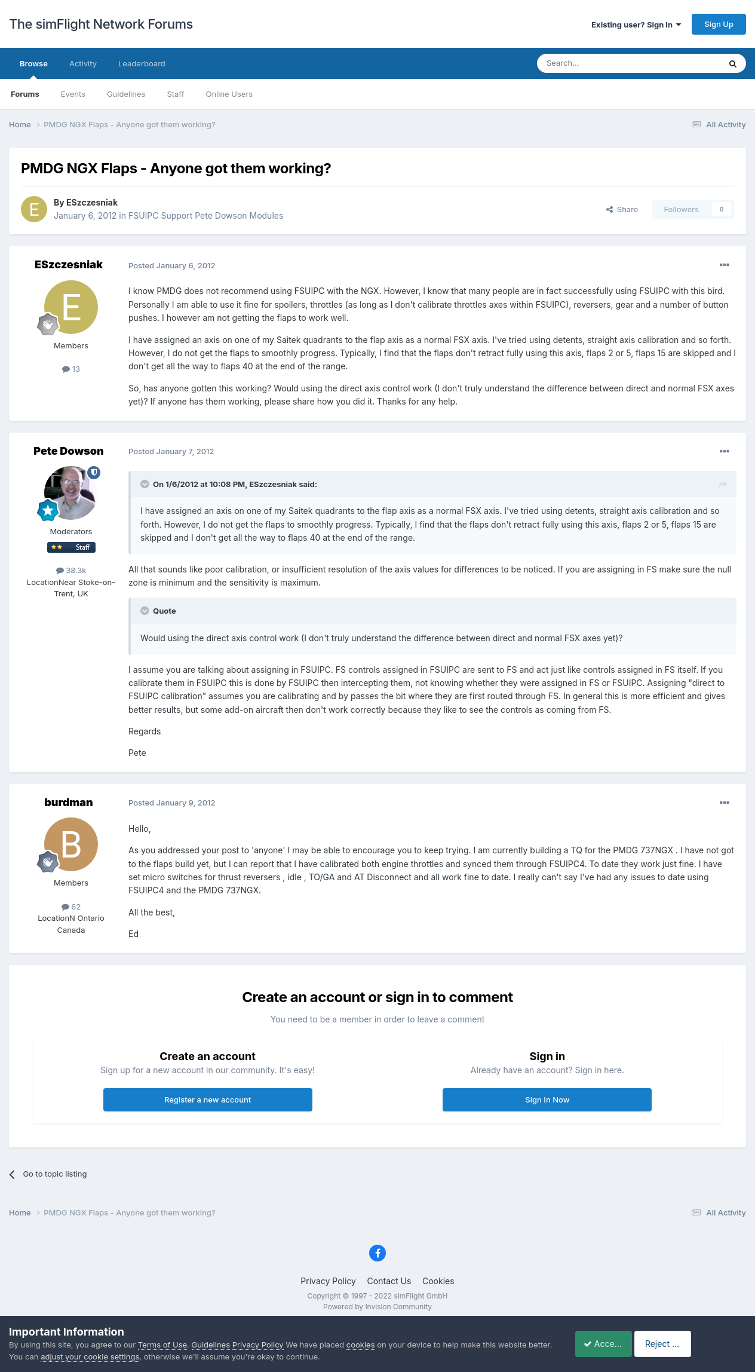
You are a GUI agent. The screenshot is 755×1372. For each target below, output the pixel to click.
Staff (175, 94)
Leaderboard (141, 63)
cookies (360, 1344)
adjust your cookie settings (115, 1356)
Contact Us (389, 1281)
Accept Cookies (608, 1344)
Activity (83, 63)
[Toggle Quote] (145, 484)
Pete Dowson (68, 451)
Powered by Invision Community (377, 1306)
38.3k (71, 570)
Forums (25, 94)
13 (71, 368)
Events (73, 94)
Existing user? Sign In (636, 24)
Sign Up (718, 24)
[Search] (599, 63)
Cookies (438, 1281)
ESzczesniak (92, 202)
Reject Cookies (702, 1344)
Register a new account (207, 1099)
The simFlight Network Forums (101, 24)
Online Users (229, 94)
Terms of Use (162, 1344)
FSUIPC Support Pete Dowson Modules (205, 215)
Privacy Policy (328, 1281)
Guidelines (126, 94)
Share (622, 209)
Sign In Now (547, 1099)
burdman (68, 802)
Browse (34, 69)
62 (71, 906)
